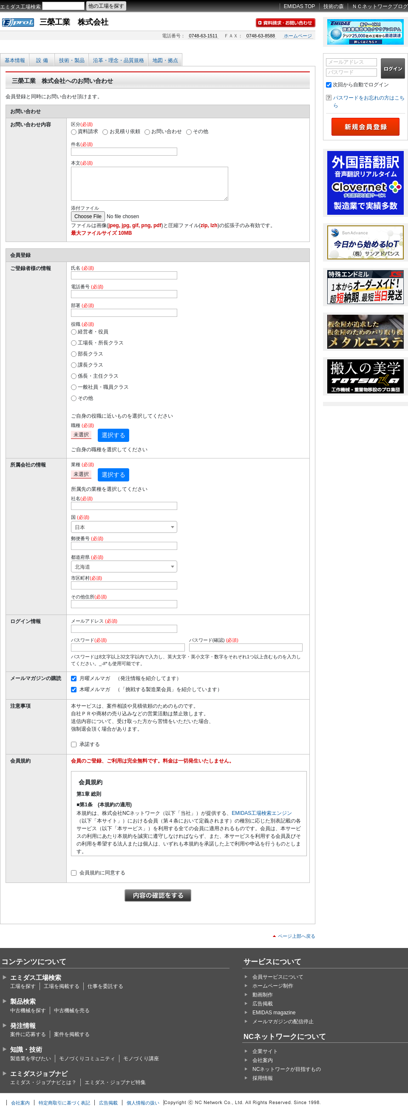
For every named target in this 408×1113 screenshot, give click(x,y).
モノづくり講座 (141, 1059)
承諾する (89, 744)
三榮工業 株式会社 (74, 22)
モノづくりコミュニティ (87, 1059)
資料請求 (88, 131)
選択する (113, 435)
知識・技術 (26, 1049)
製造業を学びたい (30, 1059)
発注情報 (23, 1025)
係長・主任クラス (98, 376)
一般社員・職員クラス (103, 387)
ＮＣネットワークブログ (380, 6)
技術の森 (333, 6)
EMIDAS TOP (299, 6)
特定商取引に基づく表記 (64, 1102)
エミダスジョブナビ (39, 1073)
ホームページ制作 (272, 986)
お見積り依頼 (125, 131)
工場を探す (23, 986)
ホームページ (298, 35)
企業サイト (265, 1051)
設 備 (42, 60)
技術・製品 (72, 60)
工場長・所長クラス (101, 343)
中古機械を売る (72, 1010)
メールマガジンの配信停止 (283, 1022)
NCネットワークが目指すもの (286, 1069)
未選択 (81, 435)
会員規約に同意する (102, 873)
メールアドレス (346, 62)
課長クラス (90, 365)
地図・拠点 (165, 60)
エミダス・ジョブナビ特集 (115, 1082)
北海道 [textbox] (82, 567)
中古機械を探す (28, 1010)
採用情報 (262, 1078)
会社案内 (262, 1060)
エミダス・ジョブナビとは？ (43, 1082)
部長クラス (90, 354)
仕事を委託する (105, 986)
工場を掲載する (61, 986)
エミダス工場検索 (20, 7)
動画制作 (262, 995)
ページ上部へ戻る (296, 936)
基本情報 (15, 60)
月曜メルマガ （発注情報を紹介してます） (130, 678)
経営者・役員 (93, 332)
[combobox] (124, 527)
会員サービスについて (277, 977)
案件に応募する (28, 1034)
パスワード (341, 72)
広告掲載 (262, 1004)
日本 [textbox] (80, 527)
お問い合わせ (166, 131)
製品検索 (23, 1001)
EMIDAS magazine (273, 1013)
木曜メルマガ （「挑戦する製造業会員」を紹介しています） (150, 689)
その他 (200, 131)
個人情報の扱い (143, 1102)
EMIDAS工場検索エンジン (262, 813)
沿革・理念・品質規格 (118, 60)
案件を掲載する (72, 1034)
